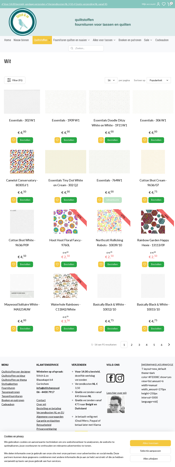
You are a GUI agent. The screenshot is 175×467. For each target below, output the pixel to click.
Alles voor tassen (104, 40)
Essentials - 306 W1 (153, 120)
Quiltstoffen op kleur (13, 375)
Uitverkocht (112, 199)
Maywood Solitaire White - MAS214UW (22, 307)
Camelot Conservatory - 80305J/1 (22, 182)
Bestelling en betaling (48, 408)
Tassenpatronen (11, 392)
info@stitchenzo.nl (47, 387)
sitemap (118, 461)
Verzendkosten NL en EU (50, 412)
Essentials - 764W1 (109, 180)
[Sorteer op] (159, 80)
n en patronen (16, 400)
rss (125, 461)
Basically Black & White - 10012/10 (109, 307)
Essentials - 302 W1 (22, 120)
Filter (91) (14, 80)
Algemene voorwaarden (49, 416)
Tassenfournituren (12, 396)
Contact (41, 400)
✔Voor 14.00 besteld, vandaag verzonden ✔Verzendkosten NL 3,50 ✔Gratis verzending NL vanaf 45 (54, 4)
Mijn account (151, 4)
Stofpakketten (10, 383)
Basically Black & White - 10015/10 (153, 307)
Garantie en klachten (48, 420)
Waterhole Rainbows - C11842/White (65, 307)
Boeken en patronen (130, 40)
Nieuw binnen (21, 40)
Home (7, 40)
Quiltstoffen (42, 40)
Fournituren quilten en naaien (71, 40)
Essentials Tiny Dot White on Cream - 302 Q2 (65, 182)
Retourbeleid (43, 424)
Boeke (5, 400)
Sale (148, 40)
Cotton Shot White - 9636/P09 (22, 242)
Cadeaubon (162, 40)
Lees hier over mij (116, 392)
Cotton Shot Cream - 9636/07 (153, 182)
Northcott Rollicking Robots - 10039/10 (109, 242)
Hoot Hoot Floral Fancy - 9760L (65, 242)
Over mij (41, 404)
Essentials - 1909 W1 (65, 120)
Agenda (40, 432)
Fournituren (8, 387)
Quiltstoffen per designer (16, 371)
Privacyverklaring (46, 428)
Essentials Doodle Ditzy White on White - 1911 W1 (109, 122)
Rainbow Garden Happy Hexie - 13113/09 (153, 242)
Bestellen (25, 139)
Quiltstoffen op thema (14, 379)
